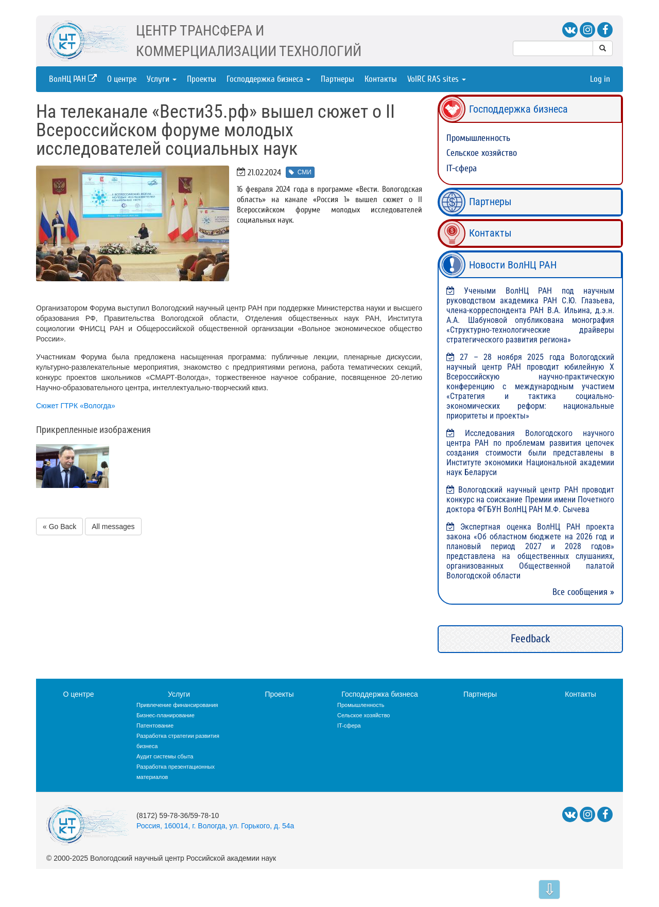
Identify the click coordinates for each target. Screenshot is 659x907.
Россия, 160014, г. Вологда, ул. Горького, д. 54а (215, 826)
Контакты (381, 79)
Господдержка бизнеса (268, 79)
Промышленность (478, 138)
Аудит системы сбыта (164, 756)
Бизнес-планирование (165, 715)
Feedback (530, 638)
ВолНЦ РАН (73, 79)
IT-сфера (461, 168)
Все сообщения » (583, 592)
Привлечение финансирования (177, 705)
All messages (113, 526)
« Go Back (59, 526)
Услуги (162, 79)
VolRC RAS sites (436, 79)
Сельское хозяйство (481, 153)
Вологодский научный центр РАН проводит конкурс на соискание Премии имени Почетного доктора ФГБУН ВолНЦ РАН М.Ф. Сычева (530, 499)
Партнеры (337, 79)
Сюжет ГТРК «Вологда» (75, 406)
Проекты (201, 79)
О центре (121, 79)
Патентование (155, 725)
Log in (600, 79)
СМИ (300, 172)
